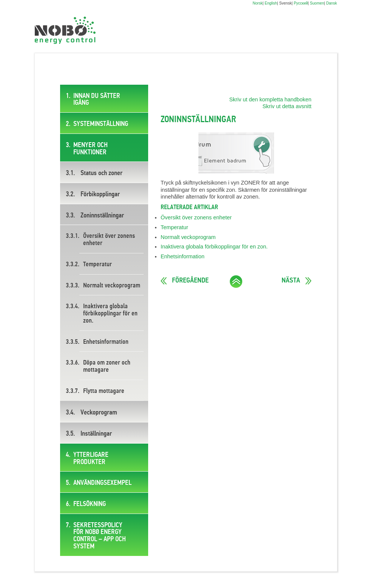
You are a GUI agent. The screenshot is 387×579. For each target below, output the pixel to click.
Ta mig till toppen (236, 281)
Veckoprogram (98, 412)
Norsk (257, 3)
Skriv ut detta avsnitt (286, 106)
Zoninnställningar (102, 215)
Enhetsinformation (105, 342)
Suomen (317, 3)
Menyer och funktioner (90, 149)
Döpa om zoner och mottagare (106, 366)
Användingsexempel (102, 483)
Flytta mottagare (103, 391)
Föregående (190, 280)
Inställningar (96, 433)
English (271, 3)
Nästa (291, 280)
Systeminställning (100, 124)
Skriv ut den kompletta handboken (270, 99)
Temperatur (97, 264)
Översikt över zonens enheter (109, 240)
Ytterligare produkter (90, 459)
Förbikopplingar (100, 194)
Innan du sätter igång (96, 100)
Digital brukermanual (65, 30)
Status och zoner (101, 173)
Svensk (285, 3)
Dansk (331, 3)
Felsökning (89, 504)
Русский (301, 3)
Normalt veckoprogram (111, 286)
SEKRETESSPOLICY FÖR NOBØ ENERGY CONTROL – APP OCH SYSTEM (99, 536)
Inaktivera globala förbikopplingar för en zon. (110, 313)
